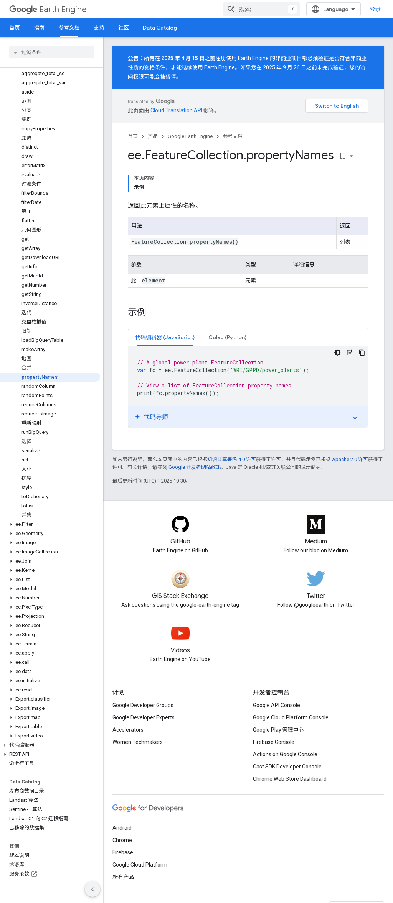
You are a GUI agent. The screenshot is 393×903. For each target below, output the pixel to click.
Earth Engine (48, 9)
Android (122, 828)
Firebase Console (273, 742)
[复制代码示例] (362, 352)
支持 (99, 27)
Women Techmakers (137, 742)
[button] (50, 524)
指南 (39, 27)
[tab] (164, 337)
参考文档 (233, 136)
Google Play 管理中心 (278, 730)
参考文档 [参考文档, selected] (69, 27)
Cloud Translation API (176, 110)
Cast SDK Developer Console (287, 766)
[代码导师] (349, 352)
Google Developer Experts (143, 717)
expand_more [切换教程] (355, 417)
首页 (14, 27)
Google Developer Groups (142, 705)
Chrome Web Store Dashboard (290, 779)
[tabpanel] (248, 387)
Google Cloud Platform (139, 865)
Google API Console (276, 705)
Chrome (122, 840)
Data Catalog (160, 27)
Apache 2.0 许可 (350, 459)
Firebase (122, 852)
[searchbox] (51, 52)
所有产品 (123, 877)
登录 (375, 9)
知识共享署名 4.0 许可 (231, 459)
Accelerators (128, 730)
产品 (153, 136)
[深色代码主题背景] (337, 352)
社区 (123, 27)
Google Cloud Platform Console (291, 717)
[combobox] (261, 9)
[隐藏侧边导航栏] (92, 889)
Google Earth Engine (190, 136)
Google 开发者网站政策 (194, 467)
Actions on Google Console (285, 754)
